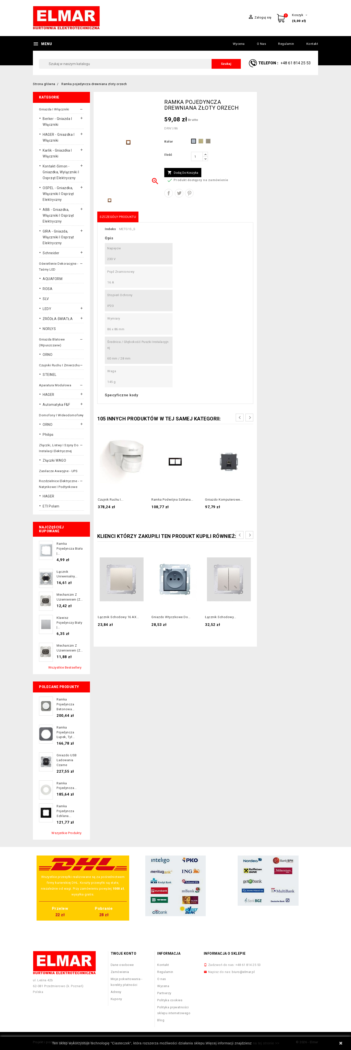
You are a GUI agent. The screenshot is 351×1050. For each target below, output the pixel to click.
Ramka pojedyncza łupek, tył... (66, 732)
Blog (160, 1020)
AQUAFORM (52, 279)
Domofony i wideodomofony (61, 415)
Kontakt (312, 44)
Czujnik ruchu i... (110, 499)
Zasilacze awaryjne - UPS (58, 471)
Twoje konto (123, 953)
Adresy (116, 992)
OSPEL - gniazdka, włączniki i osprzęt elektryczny (58, 194)
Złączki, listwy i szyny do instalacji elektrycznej (58, 448)
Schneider (51, 253)
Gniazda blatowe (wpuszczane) (52, 342)
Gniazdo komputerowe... (224, 499)
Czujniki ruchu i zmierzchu (59, 365)
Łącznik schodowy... (220, 617)
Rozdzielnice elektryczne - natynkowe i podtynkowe (59, 484)
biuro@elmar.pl (243, 972)
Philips (48, 435)
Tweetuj (179, 193)
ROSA (47, 289)
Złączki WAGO (54, 460)
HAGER (48, 395)
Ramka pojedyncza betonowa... (66, 704)
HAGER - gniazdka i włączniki (58, 137)
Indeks (110, 229)
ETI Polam (51, 506)
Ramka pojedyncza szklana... (65, 811)
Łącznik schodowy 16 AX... (118, 617)
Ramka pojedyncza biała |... (70, 548)
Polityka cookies (169, 1000)
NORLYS (49, 329)
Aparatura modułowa (55, 385)
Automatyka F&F (56, 405)
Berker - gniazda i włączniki (57, 121)
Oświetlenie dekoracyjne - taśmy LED (58, 266)
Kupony (116, 999)
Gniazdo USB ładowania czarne (67, 760)
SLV (46, 299)
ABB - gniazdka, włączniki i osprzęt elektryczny (58, 215)
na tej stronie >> (266, 1043)
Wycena (239, 44)
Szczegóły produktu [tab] (118, 217)
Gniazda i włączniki (54, 109)
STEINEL (50, 375)
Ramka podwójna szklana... (172, 499)
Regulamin (286, 44)
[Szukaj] (140, 64)
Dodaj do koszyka (182, 172)
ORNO (47, 355)
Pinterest (189, 193)
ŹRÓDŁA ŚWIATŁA (58, 319)
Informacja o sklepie (225, 953)
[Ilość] (197, 156)
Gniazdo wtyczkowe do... (171, 617)
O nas (261, 44)
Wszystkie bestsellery (65, 667)
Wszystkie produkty (66, 833)
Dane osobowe (122, 965)
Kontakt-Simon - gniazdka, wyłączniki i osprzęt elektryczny (61, 172)
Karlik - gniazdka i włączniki (57, 153)
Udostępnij (169, 193)
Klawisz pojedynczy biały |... (69, 622)
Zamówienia (120, 972)
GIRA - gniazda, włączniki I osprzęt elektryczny (58, 237)
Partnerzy (164, 993)
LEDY (47, 309)
